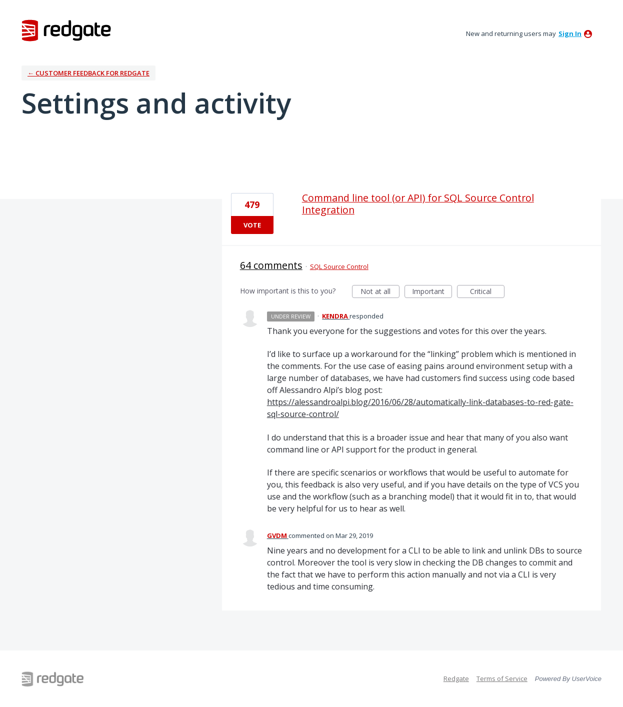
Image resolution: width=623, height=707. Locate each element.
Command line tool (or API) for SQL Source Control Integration (418, 203)
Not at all (380, 292)
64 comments (271, 265)
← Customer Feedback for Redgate (89, 73)
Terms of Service (502, 678)
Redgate (456, 678)
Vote (252, 225)
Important (432, 292)
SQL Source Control (339, 266)
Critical (487, 292)
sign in (570, 33)
